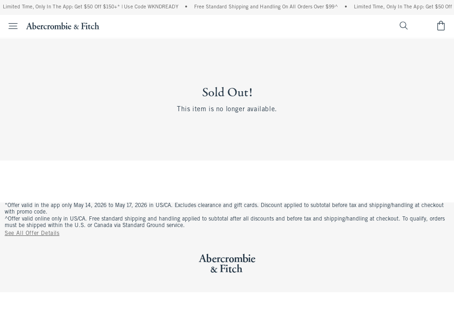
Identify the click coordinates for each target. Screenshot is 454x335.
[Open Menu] (10, 26)
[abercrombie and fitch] (62, 25)
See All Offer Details (32, 233)
